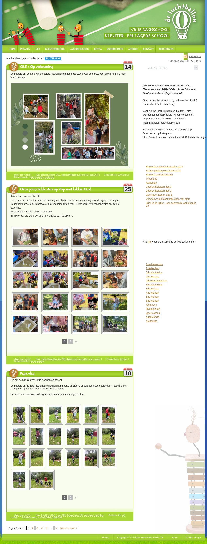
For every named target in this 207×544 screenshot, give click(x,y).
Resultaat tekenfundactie (159, 174)
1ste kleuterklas (48, 175)
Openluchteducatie (69, 175)
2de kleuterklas (154, 272)
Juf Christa (123, 175)
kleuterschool (153, 308)
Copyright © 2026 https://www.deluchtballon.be (140, 537)
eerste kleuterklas (49, 359)
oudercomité (152, 317)
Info (37, 49)
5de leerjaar (152, 296)
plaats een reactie (22, 175)
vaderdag (98, 515)
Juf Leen (123, 359)
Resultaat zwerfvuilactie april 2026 (164, 166)
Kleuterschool (55, 49)
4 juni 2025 (61, 515)
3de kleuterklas (154, 284)
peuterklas (84, 175)
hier (150, 241)
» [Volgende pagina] (56, 528)
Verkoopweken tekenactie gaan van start (168, 199)
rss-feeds (195, 56)
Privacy (25, 49)
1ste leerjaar (152, 268)
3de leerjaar (152, 288)
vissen (97, 359)
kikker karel (72, 359)
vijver (91, 359)
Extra (98, 49)
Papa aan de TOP (75, 515)
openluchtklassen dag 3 (159, 186)
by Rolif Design (193, 537)
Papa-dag (27, 374)
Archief (133, 49)
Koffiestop (151, 182)
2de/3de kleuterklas (156, 280)
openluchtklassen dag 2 (159, 190)
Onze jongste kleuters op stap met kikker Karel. (56, 189)
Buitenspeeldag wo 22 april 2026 (163, 170)
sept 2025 (94, 175)
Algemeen (151, 304)
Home (12, 49)
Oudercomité (115, 49)
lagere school (153, 313)
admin (175, 537)
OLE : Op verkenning (36, 67)
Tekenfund (151, 178)
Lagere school (79, 49)
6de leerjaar (152, 300)
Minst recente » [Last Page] (68, 528)
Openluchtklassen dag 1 (159, 194)
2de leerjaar (152, 276)
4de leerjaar (152, 292)
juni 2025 (62, 359)
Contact (148, 49)
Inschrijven (165, 49)
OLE (58, 175)
